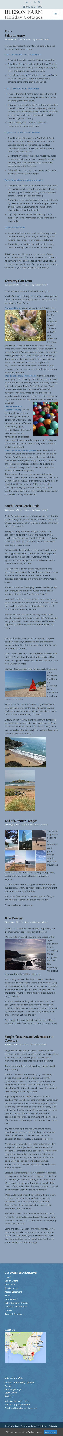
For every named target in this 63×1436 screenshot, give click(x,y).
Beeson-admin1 (43, 39)
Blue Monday (14, 918)
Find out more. (34, 1432)
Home (8, 1277)
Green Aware (11, 1299)
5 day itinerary (15, 35)
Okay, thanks (50, 1432)
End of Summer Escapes (21, 821)
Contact (8, 1310)
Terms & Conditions (14, 1314)
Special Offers (11, 1280)
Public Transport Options (16, 1302)
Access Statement (13, 1291)
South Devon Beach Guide (22, 506)
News (28, 39)
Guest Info (10, 1284)
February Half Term (18, 281)
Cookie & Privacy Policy (16, 1306)
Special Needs (11, 1288)
